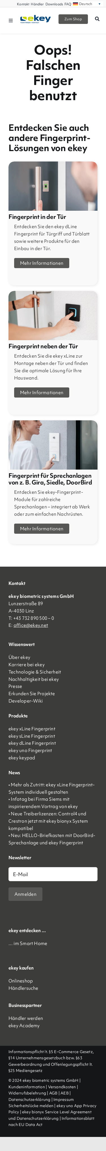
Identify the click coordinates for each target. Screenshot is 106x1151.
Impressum (63, 1099)
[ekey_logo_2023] (35, 17)
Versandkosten (62, 1086)
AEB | (65, 1093)
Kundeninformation (26, 1086)
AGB (53, 1093)
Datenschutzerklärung (29, 1099)
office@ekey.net (31, 625)
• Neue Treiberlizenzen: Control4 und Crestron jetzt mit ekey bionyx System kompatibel (48, 821)
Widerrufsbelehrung (27, 1093)
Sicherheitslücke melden (30, 1105)
